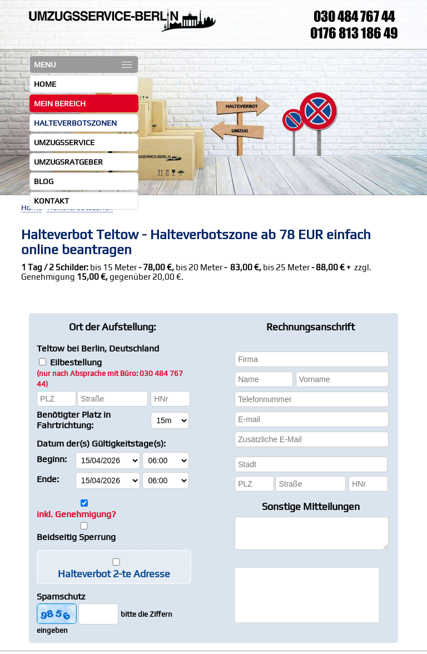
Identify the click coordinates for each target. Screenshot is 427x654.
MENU (83, 65)
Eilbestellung (110, 372)
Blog (43, 181)
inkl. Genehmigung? (76, 514)
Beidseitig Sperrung (76, 537)
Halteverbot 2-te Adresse (114, 573)
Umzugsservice (64, 142)
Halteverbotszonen (75, 122)
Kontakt (51, 200)
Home (45, 84)
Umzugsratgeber (68, 161)
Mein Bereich (60, 103)
